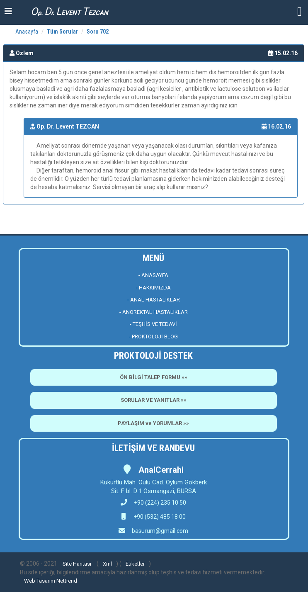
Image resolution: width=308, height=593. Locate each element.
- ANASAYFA (153, 275)
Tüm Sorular (62, 31)
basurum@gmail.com (160, 530)
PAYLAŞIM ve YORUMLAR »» (153, 423)
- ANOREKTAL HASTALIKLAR (153, 312)
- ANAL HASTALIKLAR (153, 299)
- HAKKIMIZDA (153, 287)
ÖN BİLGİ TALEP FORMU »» (153, 377)
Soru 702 (98, 31)
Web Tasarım (39, 581)
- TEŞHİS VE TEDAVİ (153, 324)
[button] (299, 11)
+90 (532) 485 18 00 (159, 516)
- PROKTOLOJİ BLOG (153, 336)
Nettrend (66, 581)
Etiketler (135, 564)
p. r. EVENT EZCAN (69, 11)
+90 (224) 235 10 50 (153, 502)
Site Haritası (77, 564)
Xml (107, 564)
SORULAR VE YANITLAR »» (154, 400)
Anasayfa (26, 31)
